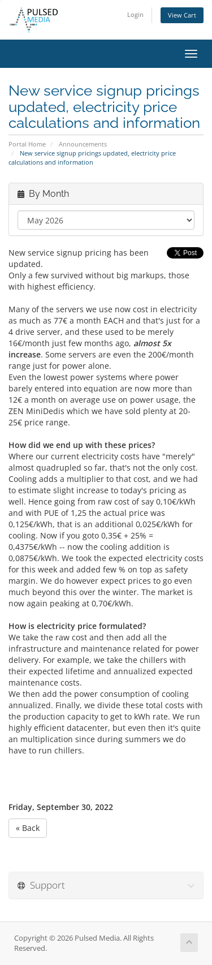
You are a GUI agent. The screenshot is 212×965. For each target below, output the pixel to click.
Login (135, 14)
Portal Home (27, 144)
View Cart (182, 15)
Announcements (83, 144)
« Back (28, 827)
